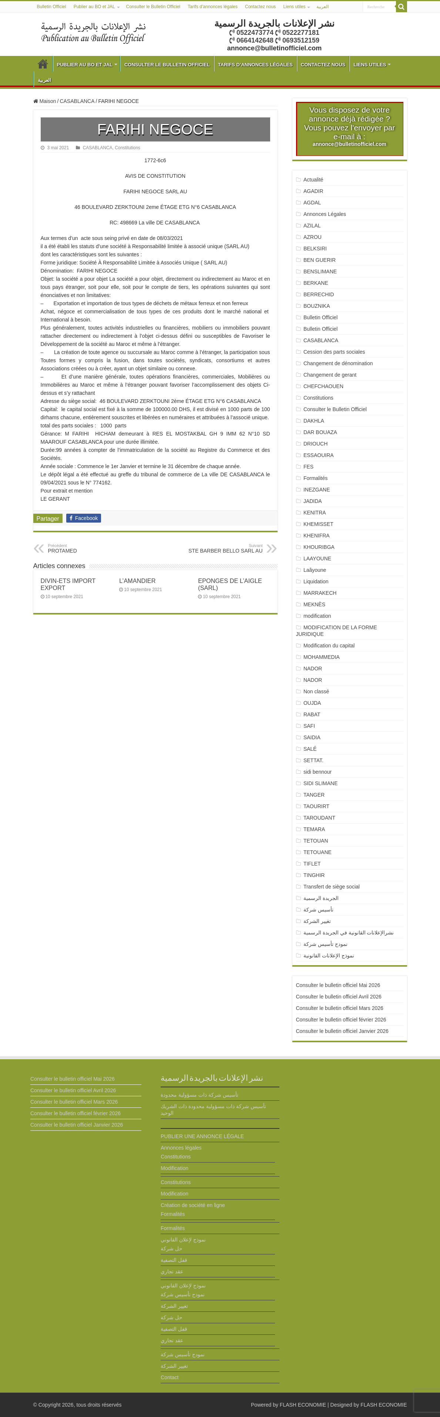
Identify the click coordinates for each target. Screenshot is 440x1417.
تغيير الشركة (317, 921)
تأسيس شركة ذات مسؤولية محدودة (199, 1095)
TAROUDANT (320, 818)
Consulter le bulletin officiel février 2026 (341, 1020)
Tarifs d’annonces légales (213, 6)
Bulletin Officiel (51, 6)
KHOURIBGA (319, 547)
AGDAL (312, 203)
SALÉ (310, 749)
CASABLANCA (77, 101)
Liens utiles (294, 6)
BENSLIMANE (320, 271)
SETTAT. (313, 760)
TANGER (314, 795)
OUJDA (312, 703)
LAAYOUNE (317, 558)
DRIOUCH (315, 444)
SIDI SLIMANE (323, 783)
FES (308, 467)
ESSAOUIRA (318, 455)
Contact (169, 1377)
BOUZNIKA (316, 306)
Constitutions (127, 147)
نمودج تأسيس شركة (325, 944)
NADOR (312, 668)
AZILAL (312, 226)
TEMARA (316, 829)
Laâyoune (314, 570)
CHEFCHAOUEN (323, 386)
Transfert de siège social (331, 887)
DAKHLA (313, 421)
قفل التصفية (174, 1260)
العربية (322, 6)
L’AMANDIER (137, 580)
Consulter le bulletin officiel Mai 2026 (338, 985)
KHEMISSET (318, 524)
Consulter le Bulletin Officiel (153, 6)
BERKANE (315, 283)
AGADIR (313, 191)
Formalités (315, 478)
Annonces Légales (324, 214)
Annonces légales (181, 1148)
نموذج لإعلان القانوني (183, 1240)
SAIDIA (311, 737)
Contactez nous (260, 6)
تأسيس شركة (318, 910)
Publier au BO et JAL (94, 6)
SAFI (309, 726)
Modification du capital (329, 646)
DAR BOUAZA (320, 432)
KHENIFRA (316, 536)
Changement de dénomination (338, 363)
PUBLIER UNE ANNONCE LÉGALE (202, 1136)
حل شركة (171, 1248)
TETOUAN (315, 841)
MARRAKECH (319, 593)
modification (317, 616)
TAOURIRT (317, 806)
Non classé (316, 691)
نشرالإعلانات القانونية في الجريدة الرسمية (348, 933)
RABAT (311, 714)
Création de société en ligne (193, 1205)
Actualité (313, 180)
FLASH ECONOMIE (303, 1405)
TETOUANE (317, 852)
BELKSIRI (315, 248)
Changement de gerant (329, 375)
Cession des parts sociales (334, 352)
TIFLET (312, 864)
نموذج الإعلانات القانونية (328, 955)
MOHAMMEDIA (321, 657)
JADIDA (312, 501)
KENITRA (314, 513)
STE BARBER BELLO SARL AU (225, 548)
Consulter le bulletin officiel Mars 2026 (339, 1008)
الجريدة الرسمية (321, 898)
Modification (174, 1168)
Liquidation (316, 581)
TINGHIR (314, 875)
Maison (44, 101)
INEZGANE (316, 490)
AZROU (312, 237)
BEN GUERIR (319, 260)
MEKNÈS (314, 604)
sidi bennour (317, 772)
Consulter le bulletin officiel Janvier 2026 (342, 1031)
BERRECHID (319, 294)
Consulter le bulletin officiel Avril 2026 (339, 997)
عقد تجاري (172, 1271)
